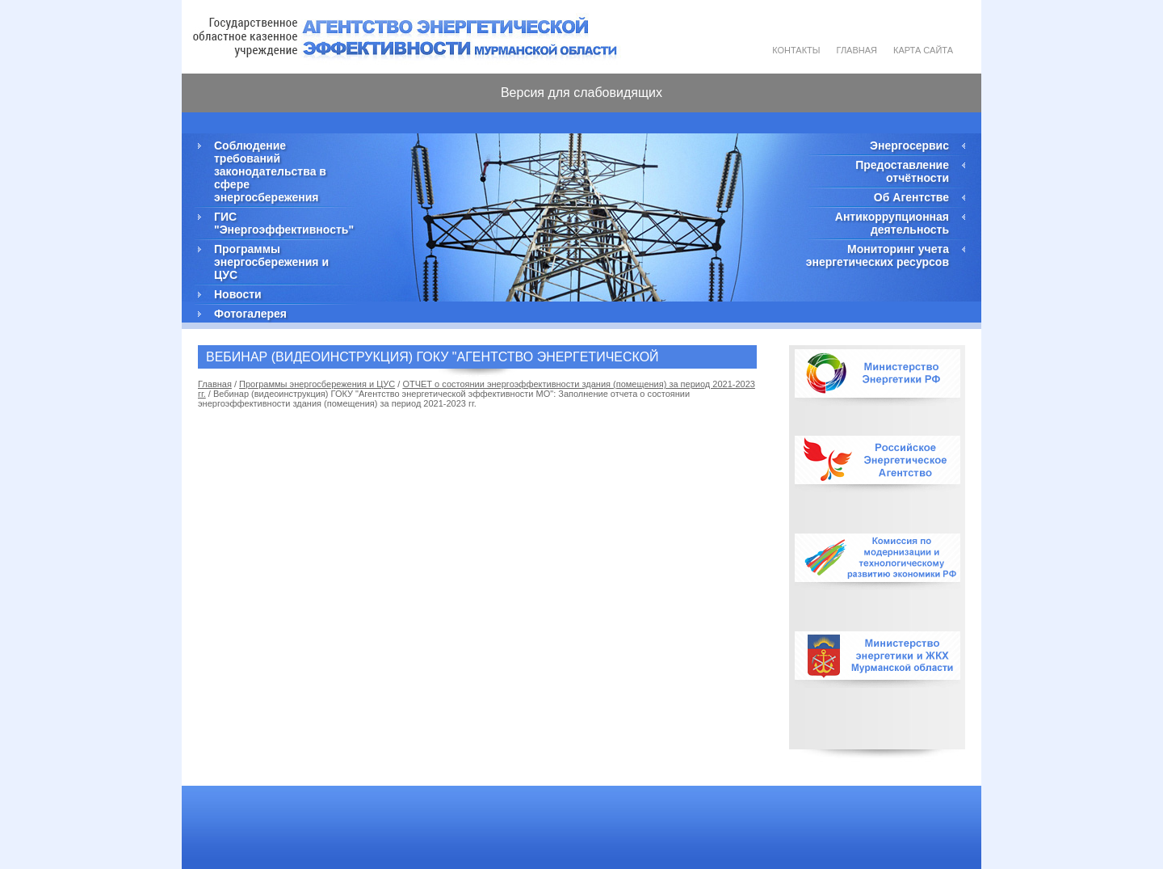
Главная (857, 50)
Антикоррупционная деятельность (892, 223)
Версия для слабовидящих (581, 92)
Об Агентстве (911, 197)
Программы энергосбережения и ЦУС (271, 262)
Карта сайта (923, 50)
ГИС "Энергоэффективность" (282, 223)
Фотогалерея (250, 313)
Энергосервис (909, 145)
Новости (238, 294)
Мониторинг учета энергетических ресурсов (877, 255)
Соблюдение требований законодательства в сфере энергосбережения (270, 171)
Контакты (796, 50)
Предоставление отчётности (902, 171)
